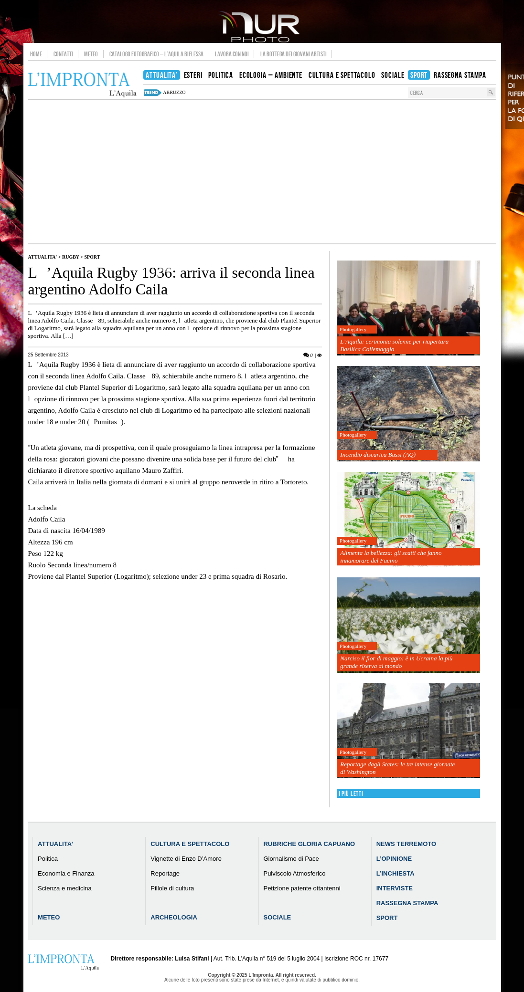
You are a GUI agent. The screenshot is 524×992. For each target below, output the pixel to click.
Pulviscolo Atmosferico (294, 873)
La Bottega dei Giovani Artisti (293, 54)
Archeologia (173, 917)
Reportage (165, 873)
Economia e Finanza (66, 873)
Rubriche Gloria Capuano (309, 843)
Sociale (277, 917)
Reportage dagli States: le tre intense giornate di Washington (397, 768)
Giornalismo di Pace (291, 858)
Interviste (394, 888)
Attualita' (42, 257)
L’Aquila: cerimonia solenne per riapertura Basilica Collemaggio (394, 345)
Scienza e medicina (65, 888)
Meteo (91, 54)
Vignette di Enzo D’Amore (186, 858)
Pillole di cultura (172, 888)
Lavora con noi (232, 54)
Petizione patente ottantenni (301, 888)
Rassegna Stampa (407, 903)
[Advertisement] (262, 171)
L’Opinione (394, 858)
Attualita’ (55, 843)
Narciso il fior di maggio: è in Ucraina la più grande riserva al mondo (396, 662)
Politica (48, 858)
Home (36, 54)
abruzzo (174, 92)
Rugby (70, 257)
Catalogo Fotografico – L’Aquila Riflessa (156, 54)
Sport (92, 257)
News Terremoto (406, 843)
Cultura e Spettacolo (189, 843)
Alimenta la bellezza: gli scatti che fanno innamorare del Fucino (390, 556)
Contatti (63, 54)
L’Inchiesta (395, 873)
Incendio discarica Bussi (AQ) (378, 454)
